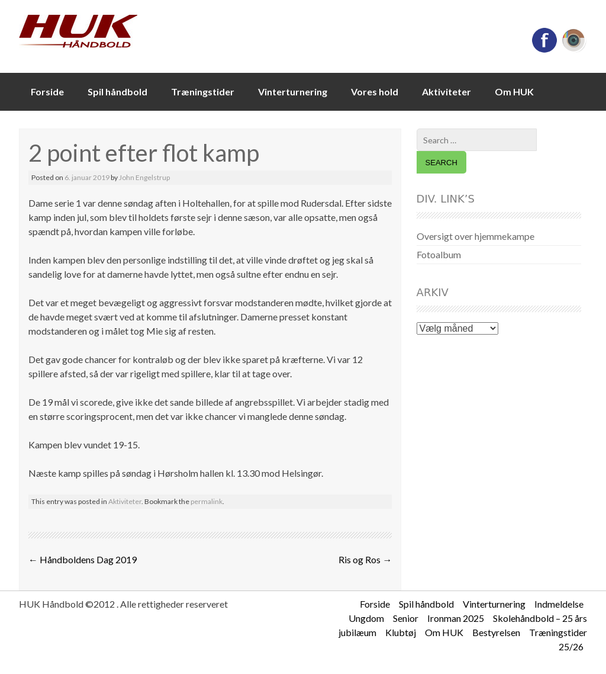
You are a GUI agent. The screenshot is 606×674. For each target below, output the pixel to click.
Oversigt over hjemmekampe (475, 236)
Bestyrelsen (496, 632)
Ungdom (366, 618)
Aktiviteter (446, 91)
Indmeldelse (559, 603)
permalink (207, 501)
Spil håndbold (117, 91)
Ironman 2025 (455, 618)
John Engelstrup (144, 177)
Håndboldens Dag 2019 (82, 559)
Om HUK (514, 91)
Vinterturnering (292, 91)
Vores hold (374, 91)
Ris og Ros (365, 559)
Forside (47, 91)
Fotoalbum (439, 254)
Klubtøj (400, 632)
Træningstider (202, 91)
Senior (405, 618)
